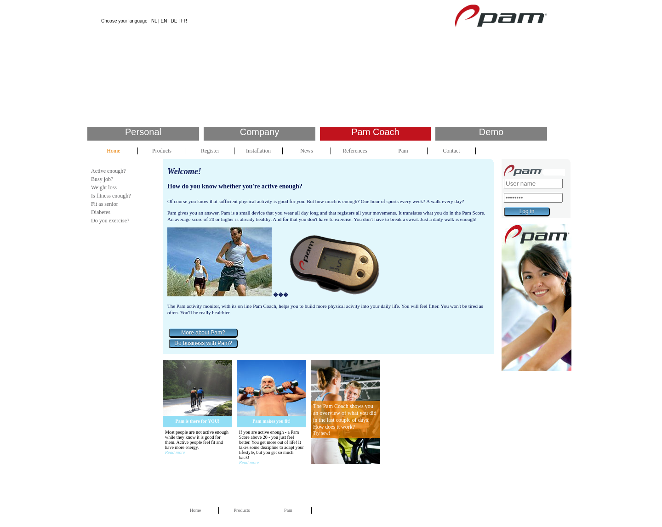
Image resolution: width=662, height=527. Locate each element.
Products (161, 150)
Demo (491, 132)
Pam (403, 150)
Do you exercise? (110, 220)
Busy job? (102, 179)
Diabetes (100, 212)
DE (174, 20)
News (306, 150)
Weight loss (104, 187)
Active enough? (108, 171)
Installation (258, 150)
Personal (143, 132)
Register (210, 150)
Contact (451, 150)
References (354, 150)
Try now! (321, 433)
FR (184, 20)
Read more (175, 452)
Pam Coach (375, 132)
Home (113, 150)
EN (164, 20)
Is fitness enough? (111, 196)
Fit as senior (104, 204)
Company (260, 132)
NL (154, 20)
